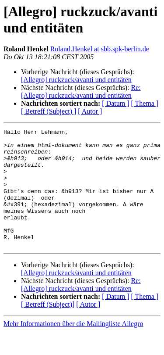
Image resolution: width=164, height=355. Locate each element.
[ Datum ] (115, 103)
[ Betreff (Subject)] (47, 328)
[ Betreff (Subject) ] (48, 111)
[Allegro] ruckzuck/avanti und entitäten (76, 79)
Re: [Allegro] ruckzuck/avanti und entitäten (81, 91)
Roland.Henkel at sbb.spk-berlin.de (99, 49)
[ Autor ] (90, 111)
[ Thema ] (145, 103)
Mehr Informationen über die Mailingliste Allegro (73, 347)
